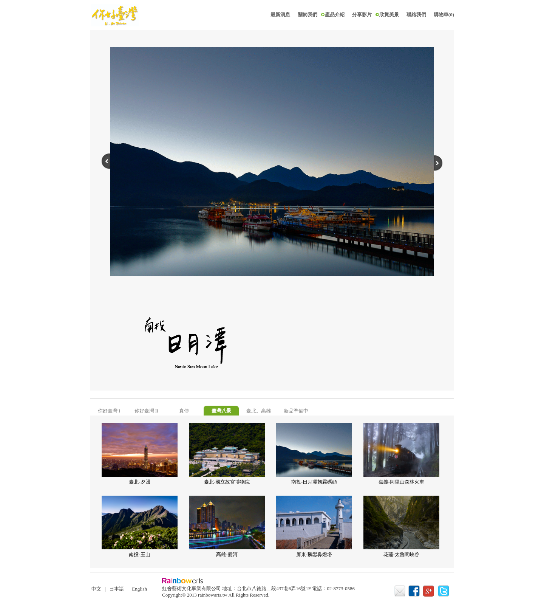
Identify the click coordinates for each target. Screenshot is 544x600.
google (429, 591)
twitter (444, 591)
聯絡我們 (416, 14)
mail (400, 591)
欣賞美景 (389, 14)
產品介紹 (335, 14)
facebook (415, 591)
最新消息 (280, 14)
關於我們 (307, 14)
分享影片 (362, 14)
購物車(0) (444, 14)
